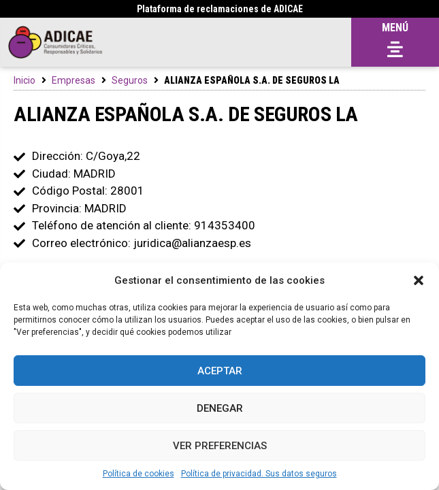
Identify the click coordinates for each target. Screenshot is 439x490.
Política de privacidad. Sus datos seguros (259, 473)
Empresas (73, 80)
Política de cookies (138, 473)
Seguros (130, 80)
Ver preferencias (220, 446)
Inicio (24, 80)
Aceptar (219, 371)
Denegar (220, 408)
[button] (418, 280)
